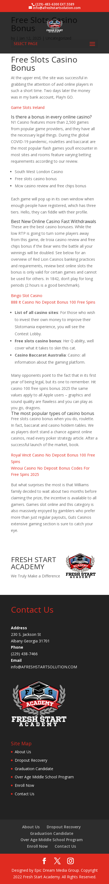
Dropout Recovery (31, 760)
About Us (23, 751)
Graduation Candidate (34, 768)
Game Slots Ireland (28, 107)
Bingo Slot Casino (26, 295)
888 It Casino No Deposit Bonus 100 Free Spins (53, 302)
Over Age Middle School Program (44, 776)
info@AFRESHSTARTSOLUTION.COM (44, 666)
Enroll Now (24, 785)
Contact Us (24, 793)
